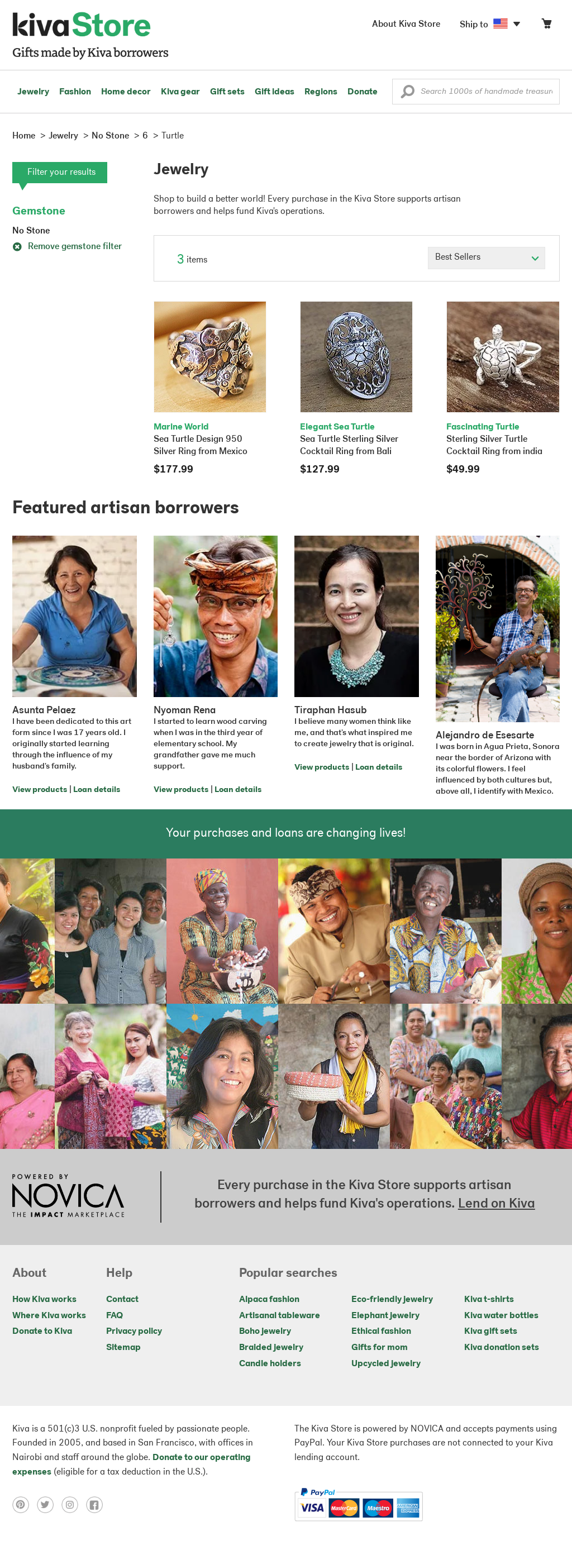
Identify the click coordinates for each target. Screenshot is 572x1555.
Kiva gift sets (490, 1331)
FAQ (114, 1315)
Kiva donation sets (501, 1347)
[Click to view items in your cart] (546, 26)
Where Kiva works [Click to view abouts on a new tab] (49, 1315)
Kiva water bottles (501, 1315)
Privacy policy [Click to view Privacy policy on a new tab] (134, 1331)
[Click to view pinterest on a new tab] (24, 1504)
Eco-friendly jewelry (392, 1299)
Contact (122, 1299)
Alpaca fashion (269, 1299)
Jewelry (33, 92)
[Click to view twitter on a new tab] (49, 1504)
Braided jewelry (271, 1347)
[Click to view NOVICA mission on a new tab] (68, 1197)
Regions (320, 92)
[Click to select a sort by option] (486, 258)
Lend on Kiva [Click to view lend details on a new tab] (496, 1204)
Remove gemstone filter (67, 246)
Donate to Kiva (42, 1331)
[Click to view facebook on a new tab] (97, 1504)
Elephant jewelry (385, 1315)
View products (39, 790)
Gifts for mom (379, 1347)
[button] (407, 94)
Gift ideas (274, 92)
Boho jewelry (265, 1331)
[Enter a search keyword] (476, 91)
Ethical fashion (381, 1331)
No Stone (31, 231)
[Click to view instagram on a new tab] (73, 1504)
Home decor (126, 92)
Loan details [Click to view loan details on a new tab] (96, 790)
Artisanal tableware (279, 1315)
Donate (362, 92)
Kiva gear (180, 92)
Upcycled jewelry (386, 1364)
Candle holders (270, 1364)
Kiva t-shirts (489, 1299)
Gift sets (227, 92)
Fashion (75, 92)
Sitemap (123, 1347)
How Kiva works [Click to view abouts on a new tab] (44, 1299)
